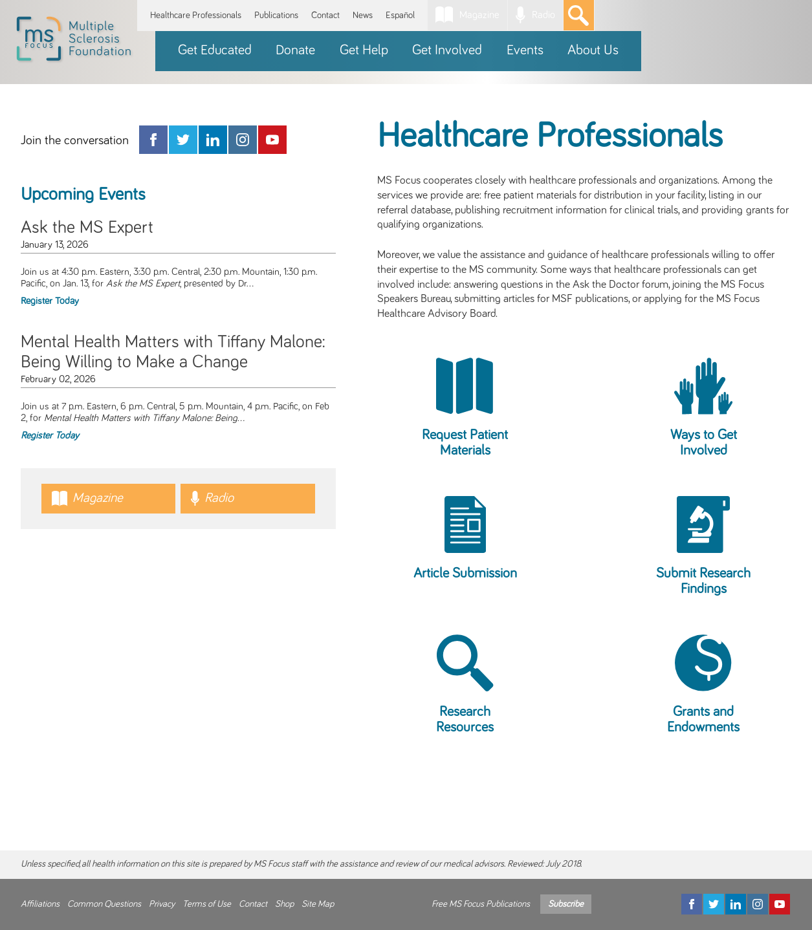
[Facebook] (691, 904)
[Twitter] (713, 904)
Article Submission (465, 574)
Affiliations (40, 904)
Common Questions (104, 904)
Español (400, 15)
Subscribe (566, 904)
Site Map (318, 904)
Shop (284, 904)
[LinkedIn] (735, 904)
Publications (276, 15)
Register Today (50, 301)
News (363, 15)
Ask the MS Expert (87, 228)
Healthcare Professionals (195, 15)
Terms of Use (206, 904)
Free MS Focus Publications (481, 904)
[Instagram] (757, 904)
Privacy (162, 904)
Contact (325, 15)
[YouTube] (779, 904)
